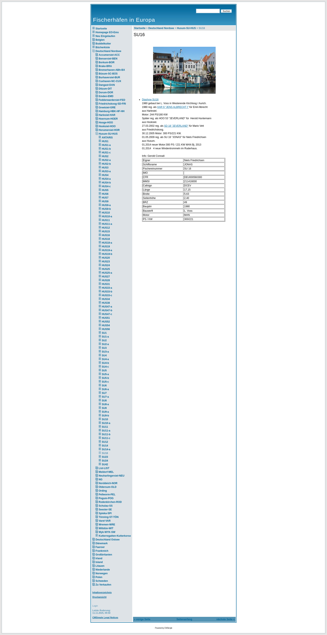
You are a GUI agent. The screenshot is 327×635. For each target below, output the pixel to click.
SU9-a (105, 411)
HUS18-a (107, 242)
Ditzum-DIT (105, 88)
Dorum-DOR (106, 92)
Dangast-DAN (107, 84)
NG (100, 479)
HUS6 (105, 193)
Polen (99, 577)
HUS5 (105, 190)
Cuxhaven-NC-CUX (110, 81)
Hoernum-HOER (108, 118)
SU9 (104, 408)
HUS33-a (107, 287)
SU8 (104, 400)
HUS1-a (106, 145)
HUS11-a (107, 224)
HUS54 (106, 325)
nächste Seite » (225, 619)
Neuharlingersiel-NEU (111, 475)
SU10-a (106, 423)
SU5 (104, 370)
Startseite (101, 28)
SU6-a (105, 389)
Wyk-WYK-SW (107, 532)
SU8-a (105, 404)
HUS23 (106, 261)
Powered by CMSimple (163, 628)
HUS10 (106, 212)
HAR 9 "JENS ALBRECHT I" (173, 107)
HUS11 (106, 220)
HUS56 (106, 329)
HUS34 (106, 299)
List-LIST (104, 468)
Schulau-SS (106, 505)
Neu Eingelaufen (105, 36)
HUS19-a (107, 250)
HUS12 (106, 227)
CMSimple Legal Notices (105, 617)
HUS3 (105, 167)
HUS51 (106, 317)
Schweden (102, 580)
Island (99, 562)
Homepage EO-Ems (107, 32)
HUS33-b (107, 291)
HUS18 (106, 239)
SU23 (105, 456)
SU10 (105, 419)
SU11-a (106, 430)
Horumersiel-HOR (109, 130)
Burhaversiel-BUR (109, 77)
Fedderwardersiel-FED (112, 100)
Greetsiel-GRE (107, 107)
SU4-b (105, 363)
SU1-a (105, 336)
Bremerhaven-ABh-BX (112, 69)
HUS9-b (106, 208)
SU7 (104, 393)
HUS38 (106, 302)
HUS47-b (107, 310)
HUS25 (106, 269)
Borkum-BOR (106, 62)
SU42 (105, 464)
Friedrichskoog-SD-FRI (112, 103)
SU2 (104, 340)
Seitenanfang (184, 619)
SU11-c (106, 438)
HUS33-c (107, 295)
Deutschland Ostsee (107, 539)
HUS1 (105, 141)
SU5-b (105, 378)
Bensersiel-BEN (108, 58)
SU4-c (105, 366)
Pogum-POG (106, 498)
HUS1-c (106, 152)
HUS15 (106, 231)
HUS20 (106, 257)
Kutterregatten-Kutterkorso (115, 535)
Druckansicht (99, 597)
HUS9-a (106, 205)
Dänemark (102, 543)
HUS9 (105, 201)
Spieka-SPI (105, 513)
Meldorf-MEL (106, 472)
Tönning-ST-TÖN (108, 517)
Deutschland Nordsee (108, 51)
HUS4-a (106, 178)
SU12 (105, 441)
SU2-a (105, 344)
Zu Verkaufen (103, 584)
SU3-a (105, 351)
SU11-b (106, 434)
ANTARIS (107, 137)
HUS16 (106, 235)
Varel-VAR (105, 520)
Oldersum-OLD (107, 487)
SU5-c (105, 381)
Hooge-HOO (106, 122)
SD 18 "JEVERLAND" (176, 125)
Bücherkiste (103, 47)
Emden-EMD (106, 96)
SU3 (104, 348)
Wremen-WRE (107, 524)
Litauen (100, 565)
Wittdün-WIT (106, 528)
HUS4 (105, 175)
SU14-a (106, 449)
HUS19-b (107, 254)
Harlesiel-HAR (107, 115)
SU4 (104, 355)
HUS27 (106, 276)
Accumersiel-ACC (109, 54)
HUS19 (106, 246)
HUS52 (106, 321)
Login (95, 606)
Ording (103, 490)
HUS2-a (106, 160)
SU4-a (105, 359)
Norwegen (102, 573)
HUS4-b (106, 182)
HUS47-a (107, 306)
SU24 (105, 460)
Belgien (100, 39)
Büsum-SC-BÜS (108, 73)
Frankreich (102, 550)
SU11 (105, 426)
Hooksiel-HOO (107, 126)
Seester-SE (105, 509)
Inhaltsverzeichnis (102, 592)
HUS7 (105, 197)
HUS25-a (107, 272)
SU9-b (105, 415)
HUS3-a (106, 171)
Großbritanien (104, 554)
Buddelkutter (103, 43)
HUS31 (106, 284)
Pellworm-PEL (107, 494)
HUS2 (105, 156)
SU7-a (105, 396)
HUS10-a (107, 216)
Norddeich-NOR (108, 483)
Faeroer (100, 547)
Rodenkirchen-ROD (110, 502)
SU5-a (105, 374)
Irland (99, 558)
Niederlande (105, 569)
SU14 (105, 445)
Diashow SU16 (150, 99)
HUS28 (106, 280)
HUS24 (106, 265)
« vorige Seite (142, 619)
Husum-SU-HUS (108, 133)
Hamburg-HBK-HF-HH (112, 111)
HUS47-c (107, 314)
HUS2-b (106, 163)
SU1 (104, 332)
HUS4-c (106, 186)
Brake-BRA (105, 66)
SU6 (104, 385)
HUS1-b (106, 148)
